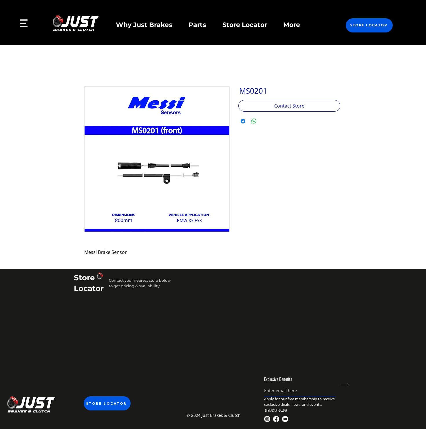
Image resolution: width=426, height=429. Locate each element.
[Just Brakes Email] (285, 419)
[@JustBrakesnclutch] (276, 419)
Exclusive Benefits (278, 379)
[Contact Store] (289, 106)
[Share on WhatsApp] (254, 121)
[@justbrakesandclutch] (267, 419)
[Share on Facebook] (242, 121)
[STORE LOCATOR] (369, 25)
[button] (213, 415)
